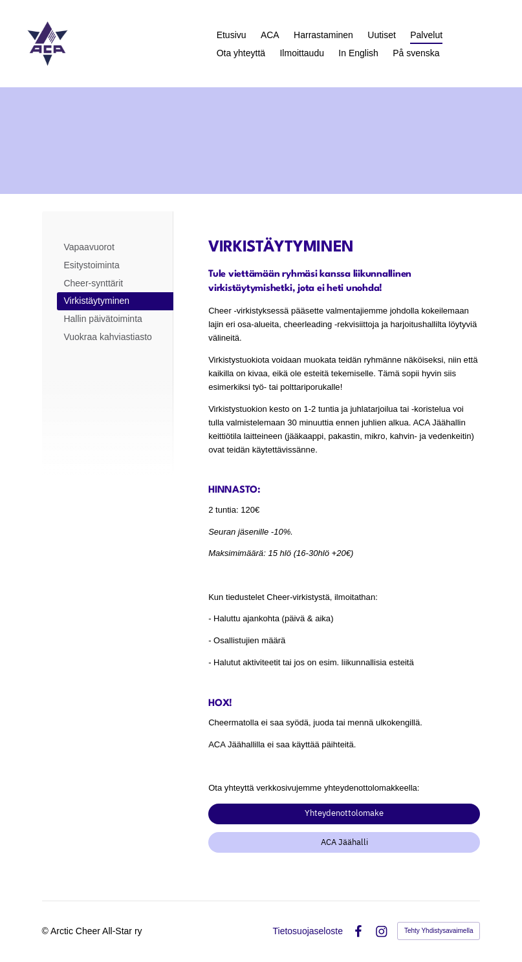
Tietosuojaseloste (308, 930)
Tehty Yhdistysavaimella (438, 930)
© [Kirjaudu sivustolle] (46, 931)
